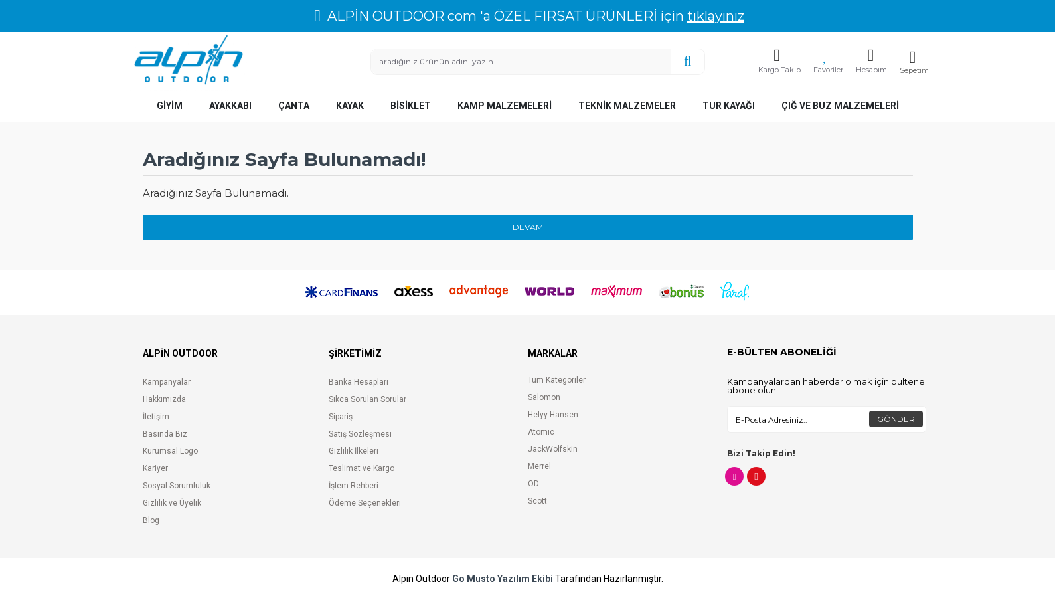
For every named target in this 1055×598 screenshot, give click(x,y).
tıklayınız (715, 16)
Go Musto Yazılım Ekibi (502, 579)
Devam (528, 227)
